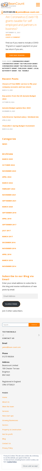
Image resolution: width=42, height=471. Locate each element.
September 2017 (9, 224)
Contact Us (6, 443)
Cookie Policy (12, 462)
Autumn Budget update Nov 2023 (16, 108)
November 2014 (9, 266)
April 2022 (6, 177)
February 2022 (8, 189)
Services (5, 411)
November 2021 (9, 195)
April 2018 (6, 218)
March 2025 (7, 159)
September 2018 (9, 213)
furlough (22, 68)
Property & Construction (11, 429)
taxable (25, 71)
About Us (5, 402)
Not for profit (7, 434)
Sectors (5, 425)
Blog (4, 439)
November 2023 (9, 171)
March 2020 (7, 207)
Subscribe (11, 304)
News (4, 144)
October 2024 (8, 165)
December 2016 (8, 242)
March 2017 (7, 236)
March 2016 (7, 260)
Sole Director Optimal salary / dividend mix (20, 117)
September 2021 (9, 201)
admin (8, 35)
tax (19, 71)
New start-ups (8, 416)
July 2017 (6, 230)
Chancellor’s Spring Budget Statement (18, 126)
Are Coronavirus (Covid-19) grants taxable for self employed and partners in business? (22, 23)
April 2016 (6, 254)
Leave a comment (13, 37)
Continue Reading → (18, 55)
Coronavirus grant (21, 61)
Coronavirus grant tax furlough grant (20, 64)
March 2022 (7, 183)
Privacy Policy (7, 448)
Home (4, 397)
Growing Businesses (10, 420)
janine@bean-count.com (27, 12)
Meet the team (8, 406)
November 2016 (9, 248)
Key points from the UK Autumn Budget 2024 (19, 97)
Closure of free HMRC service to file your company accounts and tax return (19, 85)
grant (30, 68)
